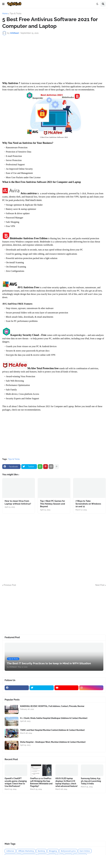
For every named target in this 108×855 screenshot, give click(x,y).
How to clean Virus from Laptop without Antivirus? (18, 502)
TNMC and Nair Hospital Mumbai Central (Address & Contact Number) (52, 730)
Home (5, 13)
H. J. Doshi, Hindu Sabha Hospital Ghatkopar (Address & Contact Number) (53, 718)
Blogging (53, 851)
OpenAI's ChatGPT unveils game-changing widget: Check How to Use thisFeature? (16, 782)
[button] (3, 4)
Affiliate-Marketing (26, 851)
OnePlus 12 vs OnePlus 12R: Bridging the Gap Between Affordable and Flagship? (41, 782)
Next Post (99, 585)
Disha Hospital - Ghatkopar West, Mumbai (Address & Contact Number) (53, 742)
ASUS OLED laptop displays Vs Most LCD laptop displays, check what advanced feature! (66, 782)
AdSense (10, 851)
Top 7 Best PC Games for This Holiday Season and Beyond (52, 504)
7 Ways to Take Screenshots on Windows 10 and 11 (88, 504)
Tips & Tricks (15, 13)
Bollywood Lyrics (68, 851)
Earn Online (85, 851)
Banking (41, 851)
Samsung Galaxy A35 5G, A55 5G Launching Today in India (91, 781)
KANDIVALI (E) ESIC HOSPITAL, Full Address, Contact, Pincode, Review (52, 706)
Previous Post (10, 585)
